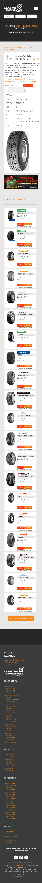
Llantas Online (21, 865)
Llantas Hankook (26, 393)
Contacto (8, 664)
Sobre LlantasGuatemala (14, 660)
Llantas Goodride (26, 210)
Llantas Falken (26, 352)
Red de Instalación (12, 662)
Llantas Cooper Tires (26, 413)
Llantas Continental (26, 251)
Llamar (20, 224)
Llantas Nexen (27, 95)
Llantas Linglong (26, 555)
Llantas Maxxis (26, 494)
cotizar (28, 224)
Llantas (8, 45)
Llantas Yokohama (26, 474)
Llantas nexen (17, 45)
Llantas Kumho (26, 291)
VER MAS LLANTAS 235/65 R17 (21, 618)
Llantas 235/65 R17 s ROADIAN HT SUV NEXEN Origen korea (18, 48)
